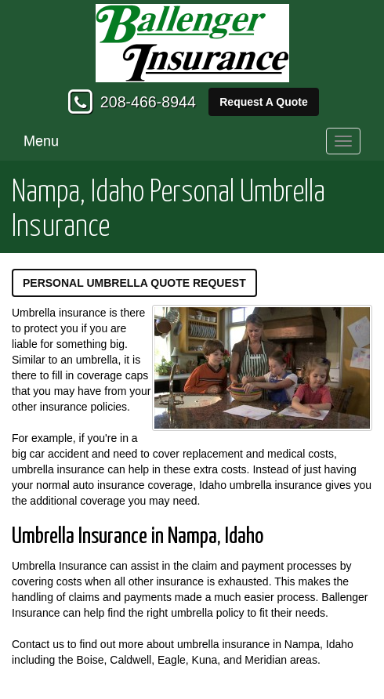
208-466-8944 (148, 101)
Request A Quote (263, 102)
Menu (41, 141)
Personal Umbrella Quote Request (134, 283)
